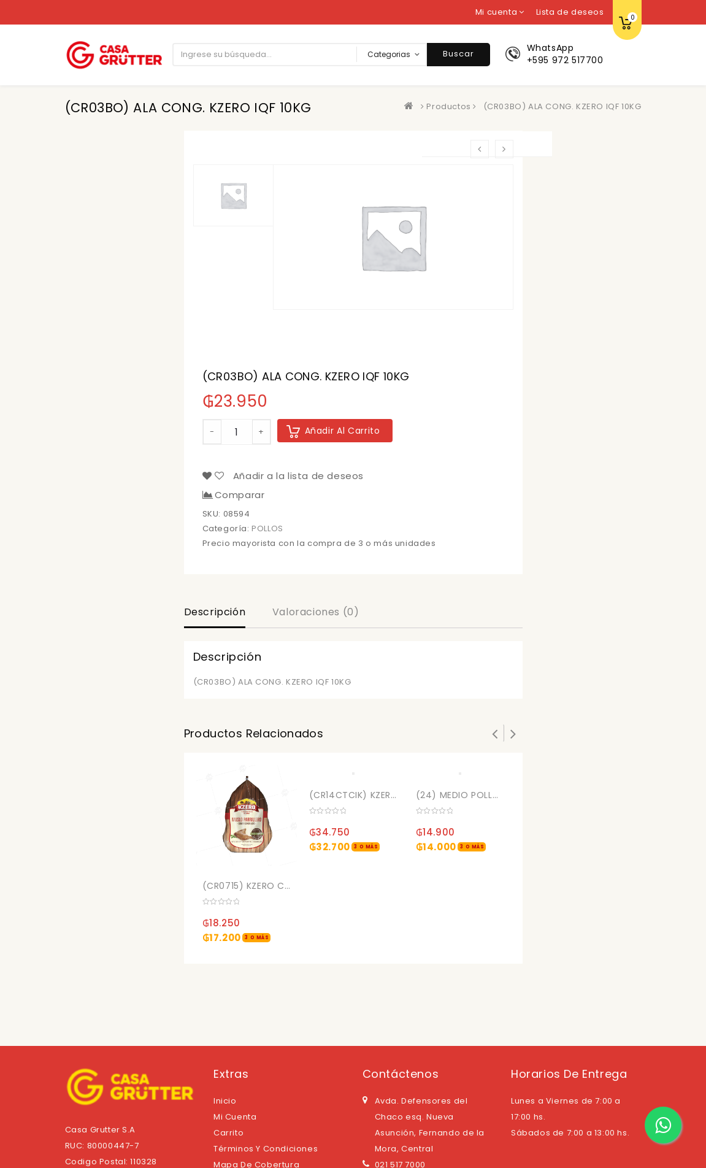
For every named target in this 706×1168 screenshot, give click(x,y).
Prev (495, 733)
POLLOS (267, 528)
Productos (448, 106)
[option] (393, 237)
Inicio (225, 1101)
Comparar (240, 495)
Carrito (228, 1133)
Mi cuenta (234, 1117)
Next (513, 733)
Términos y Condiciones (265, 1149)
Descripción (215, 612)
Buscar (458, 54)
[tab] (215, 613)
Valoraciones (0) (315, 612)
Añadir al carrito (342, 431)
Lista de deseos (570, 12)
